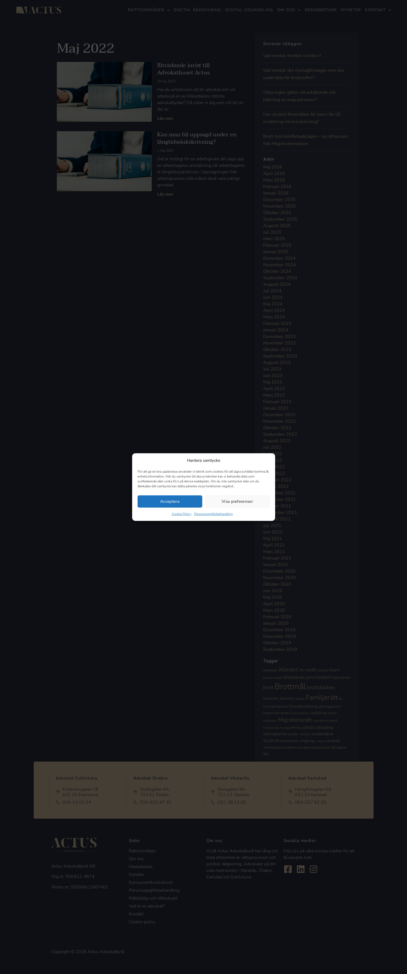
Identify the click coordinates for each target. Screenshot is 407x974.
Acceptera (169, 501)
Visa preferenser (237, 501)
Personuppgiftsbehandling (213, 513)
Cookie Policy (181, 513)
